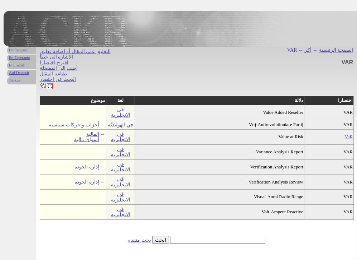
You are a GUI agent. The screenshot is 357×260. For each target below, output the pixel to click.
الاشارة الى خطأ (56, 57)
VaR (349, 136)
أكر (308, 50)
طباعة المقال (53, 73)
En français (18, 50)
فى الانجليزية (120, 112)
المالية (92, 134)
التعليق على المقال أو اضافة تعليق (75, 51)
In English (17, 65)
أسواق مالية (86, 139)
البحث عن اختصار (58, 79)
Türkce (14, 80)
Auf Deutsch (19, 72)
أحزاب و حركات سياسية (74, 124)
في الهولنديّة (120, 124)
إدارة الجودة (86, 167)
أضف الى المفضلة (59, 68)
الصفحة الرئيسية (336, 50)
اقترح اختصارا (54, 62)
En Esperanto (19, 57)
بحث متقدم (139, 240)
